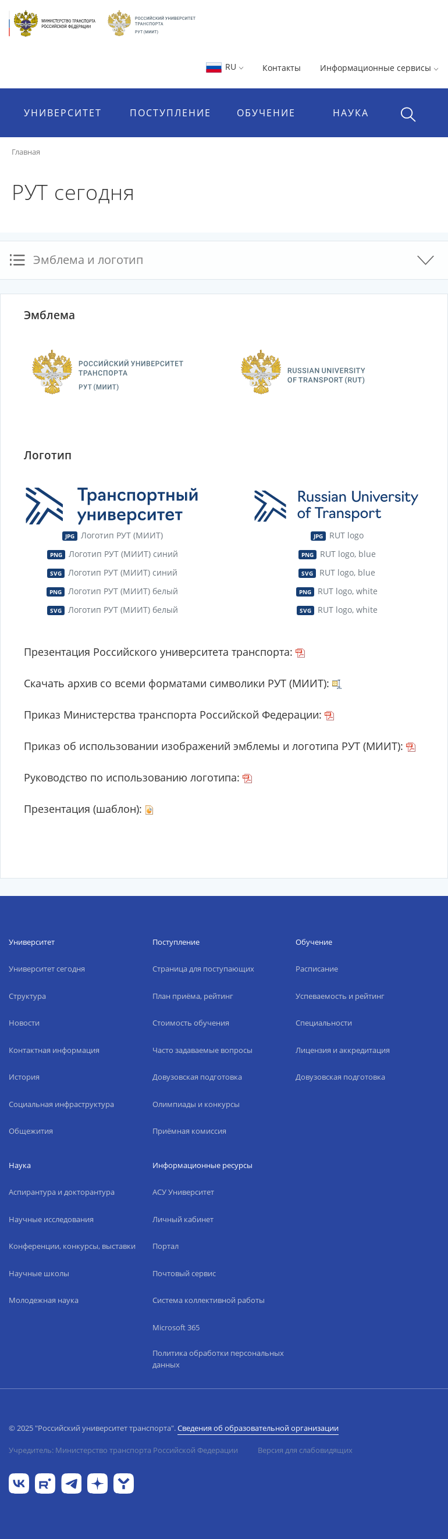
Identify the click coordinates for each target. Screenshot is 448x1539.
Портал (165, 1246)
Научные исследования (51, 1219)
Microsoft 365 (176, 1327)
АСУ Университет (183, 1192)
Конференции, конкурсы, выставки (72, 1246)
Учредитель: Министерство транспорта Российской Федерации (123, 1450)
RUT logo (337, 535)
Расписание (317, 968)
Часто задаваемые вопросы (202, 1050)
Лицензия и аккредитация (343, 1050)
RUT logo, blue (336, 553)
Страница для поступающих (203, 968)
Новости (24, 1022)
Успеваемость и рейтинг (340, 996)
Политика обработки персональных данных (218, 1359)
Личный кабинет (183, 1219)
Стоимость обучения (190, 1022)
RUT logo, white (336, 591)
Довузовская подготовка (197, 1077)
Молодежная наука (44, 1300)
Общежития (31, 1131)
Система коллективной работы (208, 1300)
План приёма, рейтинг (192, 996)
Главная (26, 152)
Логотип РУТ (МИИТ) (112, 535)
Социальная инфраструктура (61, 1104)
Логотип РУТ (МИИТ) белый (111, 591)
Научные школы (39, 1273)
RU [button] (224, 66)
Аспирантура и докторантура (62, 1192)
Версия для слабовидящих (305, 1450)
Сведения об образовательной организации (258, 1428)
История (24, 1077)
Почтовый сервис (184, 1273)
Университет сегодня (47, 968)
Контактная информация (54, 1050)
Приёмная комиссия (189, 1131)
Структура (27, 996)
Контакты (281, 67)
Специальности (324, 1022)
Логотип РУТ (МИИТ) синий (112, 553)
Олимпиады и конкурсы (196, 1104)
